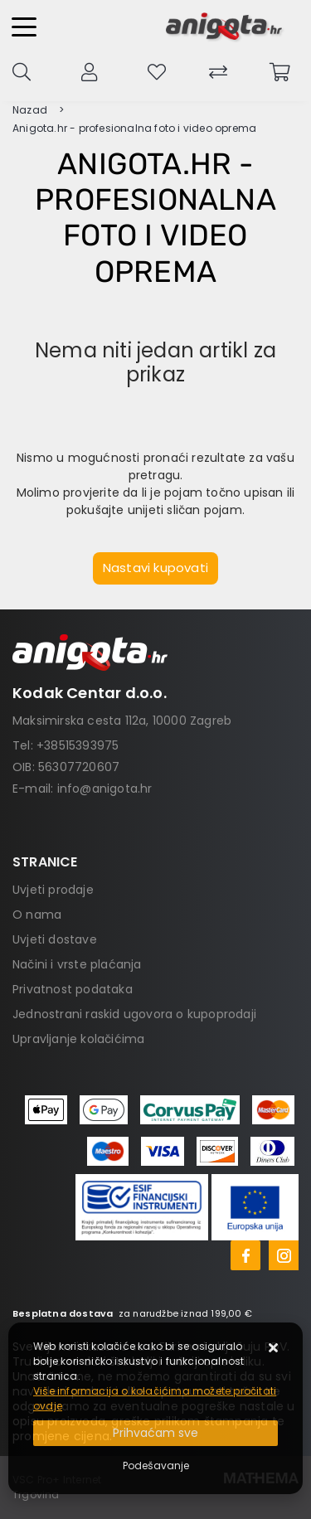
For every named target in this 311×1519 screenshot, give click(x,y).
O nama (36, 914)
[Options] (156, 1466)
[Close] (155, 1433)
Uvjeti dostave (54, 939)
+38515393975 (77, 745)
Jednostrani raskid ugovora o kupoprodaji (134, 1014)
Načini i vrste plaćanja (77, 964)
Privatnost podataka (72, 989)
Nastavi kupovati (155, 567)
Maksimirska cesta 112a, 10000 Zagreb (121, 720)
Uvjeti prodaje (53, 889)
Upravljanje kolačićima (78, 1039)
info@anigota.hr (105, 788)
